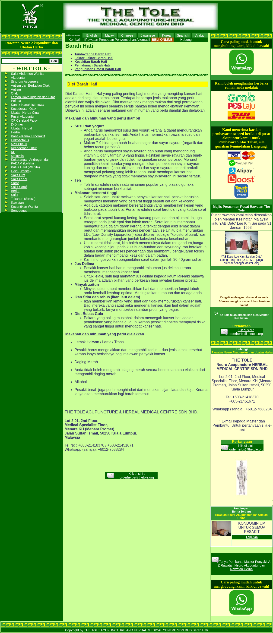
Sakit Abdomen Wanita (27, 74)
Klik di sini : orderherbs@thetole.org (137, 475)
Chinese (127, 35)
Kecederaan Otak (23, 108)
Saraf (15, 183)
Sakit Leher (19, 179)
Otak (14, 93)
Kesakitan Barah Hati (91, 61)
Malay (109, 35)
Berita (15, 191)
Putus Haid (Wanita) (25, 167)
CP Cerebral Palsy (24, 120)
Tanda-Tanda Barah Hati (93, 54)
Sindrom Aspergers (24, 81)
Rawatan (17, 203)
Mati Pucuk (19, 144)
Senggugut (19, 210)
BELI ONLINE (162, 39)
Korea (166, 35)
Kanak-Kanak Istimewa (27, 105)
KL (13, 152)
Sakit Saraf (19, 187)
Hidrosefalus (20, 140)
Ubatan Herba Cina (25, 112)
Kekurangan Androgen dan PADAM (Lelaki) (30, 161)
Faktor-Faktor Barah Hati (94, 58)
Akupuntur (18, 77)
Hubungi (186, 39)
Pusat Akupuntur (23, 116)
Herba (15, 132)
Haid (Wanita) (21, 171)
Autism (16, 89)
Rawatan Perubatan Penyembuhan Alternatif (117, 39)
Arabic (200, 35)
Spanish (183, 35)
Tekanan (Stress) (23, 199)
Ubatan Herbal (21, 128)
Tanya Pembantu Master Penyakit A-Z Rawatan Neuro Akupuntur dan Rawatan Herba (245, 565)
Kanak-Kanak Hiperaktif (28, 136)
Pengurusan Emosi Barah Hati (98, 69)
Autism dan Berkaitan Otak (30, 85)
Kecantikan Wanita (24, 206)
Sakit (14, 195)
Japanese (148, 35)
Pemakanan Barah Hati (92, 65)
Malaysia (17, 156)
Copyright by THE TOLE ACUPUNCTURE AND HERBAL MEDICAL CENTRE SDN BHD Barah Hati (136, 630)
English (91, 35)
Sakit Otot (18, 175)
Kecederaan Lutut (24, 148)
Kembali (74, 39)
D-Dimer (17, 124)
